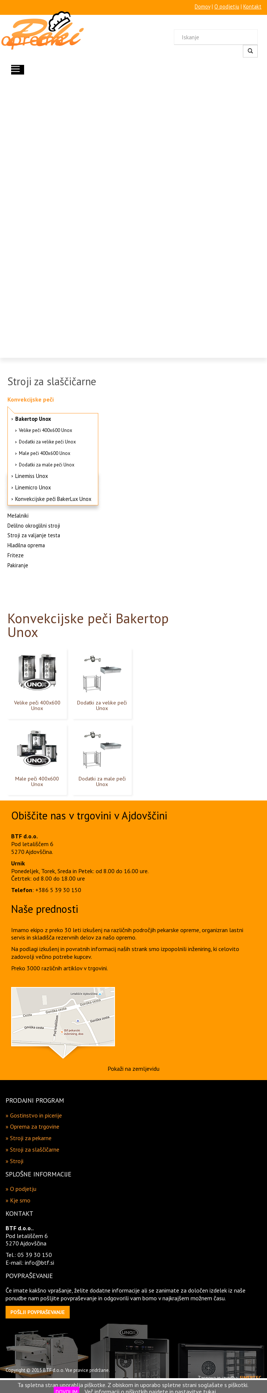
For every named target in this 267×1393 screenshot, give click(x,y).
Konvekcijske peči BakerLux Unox (53, 498)
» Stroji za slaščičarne (32, 1149)
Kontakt (252, 6)
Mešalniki (18, 515)
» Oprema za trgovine (32, 1126)
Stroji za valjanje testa (33, 535)
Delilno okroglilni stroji (33, 525)
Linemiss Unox (31, 475)
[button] (38, 1312)
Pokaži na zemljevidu (133, 1068)
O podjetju (226, 6)
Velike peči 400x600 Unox (45, 430)
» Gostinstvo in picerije (34, 1115)
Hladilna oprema (26, 545)
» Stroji (14, 1161)
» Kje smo (18, 1200)
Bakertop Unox (33, 418)
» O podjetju (21, 1188)
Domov (202, 6)
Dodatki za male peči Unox (47, 465)
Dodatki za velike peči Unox (47, 442)
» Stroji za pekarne (29, 1138)
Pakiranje (17, 565)
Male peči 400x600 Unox (44, 453)
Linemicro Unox (33, 487)
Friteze (15, 555)
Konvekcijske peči (30, 399)
